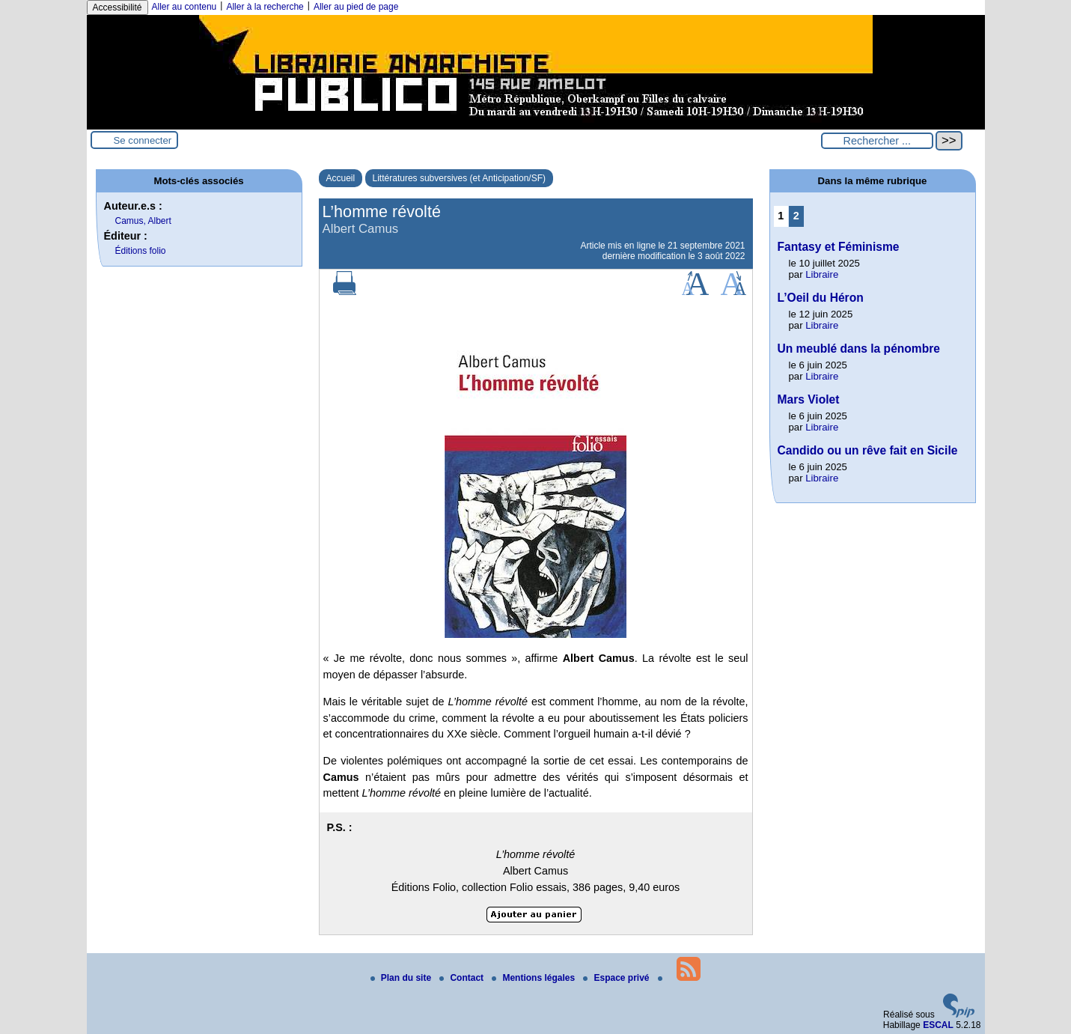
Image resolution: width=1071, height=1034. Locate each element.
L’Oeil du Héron (821, 297)
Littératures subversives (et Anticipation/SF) (459, 178)
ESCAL (938, 1025)
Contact (462, 978)
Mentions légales (534, 978)
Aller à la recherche (264, 6)
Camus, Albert (143, 221)
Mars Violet (809, 399)
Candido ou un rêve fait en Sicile (868, 450)
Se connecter (143, 140)
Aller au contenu (184, 6)
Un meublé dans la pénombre (859, 348)
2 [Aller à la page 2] (796, 216)
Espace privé (617, 978)
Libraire (821, 274)
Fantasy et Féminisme (839, 246)
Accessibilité (117, 7)
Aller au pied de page (356, 6)
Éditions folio (140, 251)
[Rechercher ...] (877, 141)
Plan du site (402, 978)
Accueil (341, 178)
